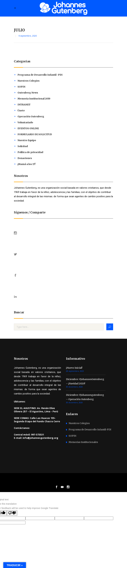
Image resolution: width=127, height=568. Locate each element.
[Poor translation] (12, 513)
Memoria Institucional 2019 (34, 98)
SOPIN (21, 86)
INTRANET (24, 104)
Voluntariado (25, 122)
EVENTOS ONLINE (28, 128)
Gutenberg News (28, 92)
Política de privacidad (30, 152)
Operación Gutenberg (31, 116)
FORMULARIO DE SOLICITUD (35, 134)
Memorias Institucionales (83, 442)
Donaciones (25, 158)
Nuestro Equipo (27, 140)
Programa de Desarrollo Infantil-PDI (90, 429)
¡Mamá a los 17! (26, 164)
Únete (21, 110)
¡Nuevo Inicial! (74, 367)
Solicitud (23, 146)
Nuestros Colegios (29, 80)
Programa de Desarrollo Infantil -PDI (40, 74)
